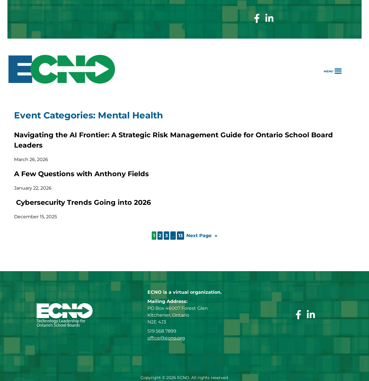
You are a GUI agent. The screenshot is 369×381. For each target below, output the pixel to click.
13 (180, 235)
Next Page (201, 235)
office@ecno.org (166, 338)
